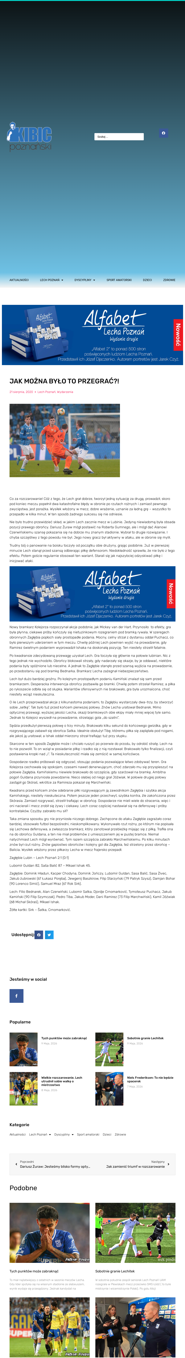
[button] (39, 935)
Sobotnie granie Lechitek (145, 1040)
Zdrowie (169, 280)
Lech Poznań (51, 280)
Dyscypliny (85, 280)
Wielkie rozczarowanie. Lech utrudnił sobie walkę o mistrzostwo (61, 1083)
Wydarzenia (65, 392)
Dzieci (147, 280)
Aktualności (19, 280)
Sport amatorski (119, 280)
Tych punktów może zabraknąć (64, 1040)
